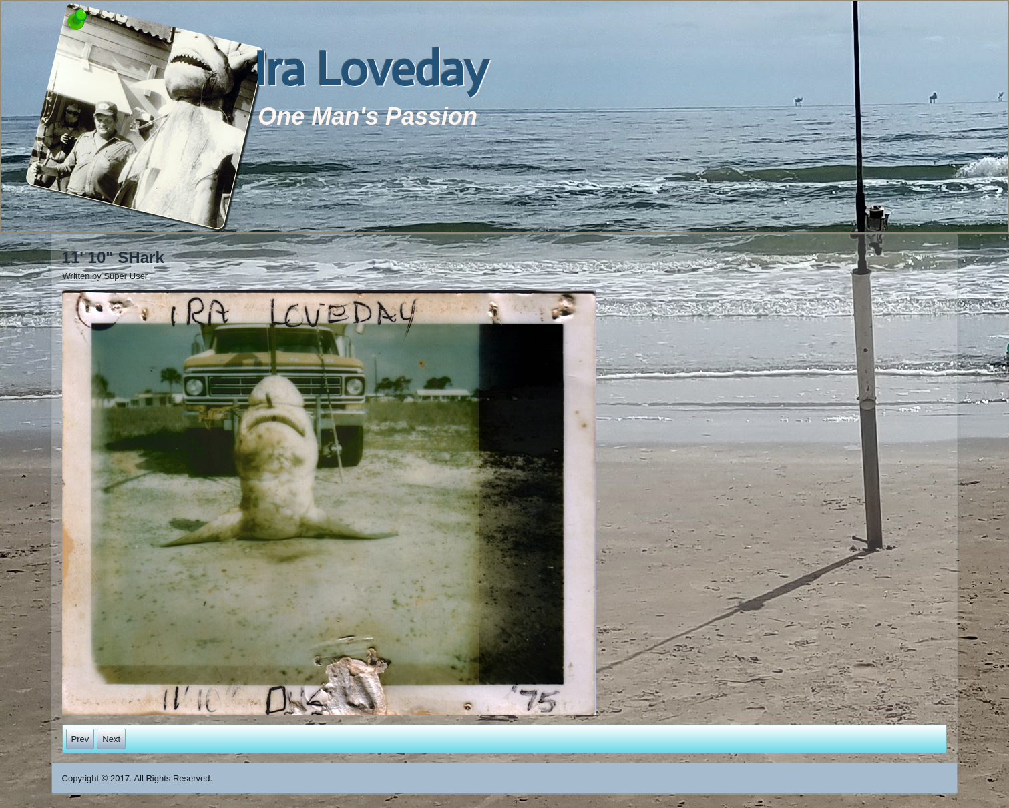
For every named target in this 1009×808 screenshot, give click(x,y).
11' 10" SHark (113, 257)
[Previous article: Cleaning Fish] (80, 739)
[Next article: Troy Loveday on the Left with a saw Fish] (111, 739)
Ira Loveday (371, 69)
